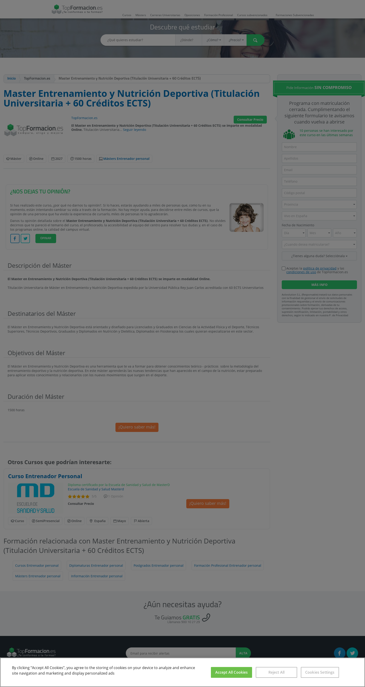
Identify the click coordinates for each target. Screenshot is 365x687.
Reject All (276, 672)
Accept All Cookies (231, 672)
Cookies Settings (320, 672)
